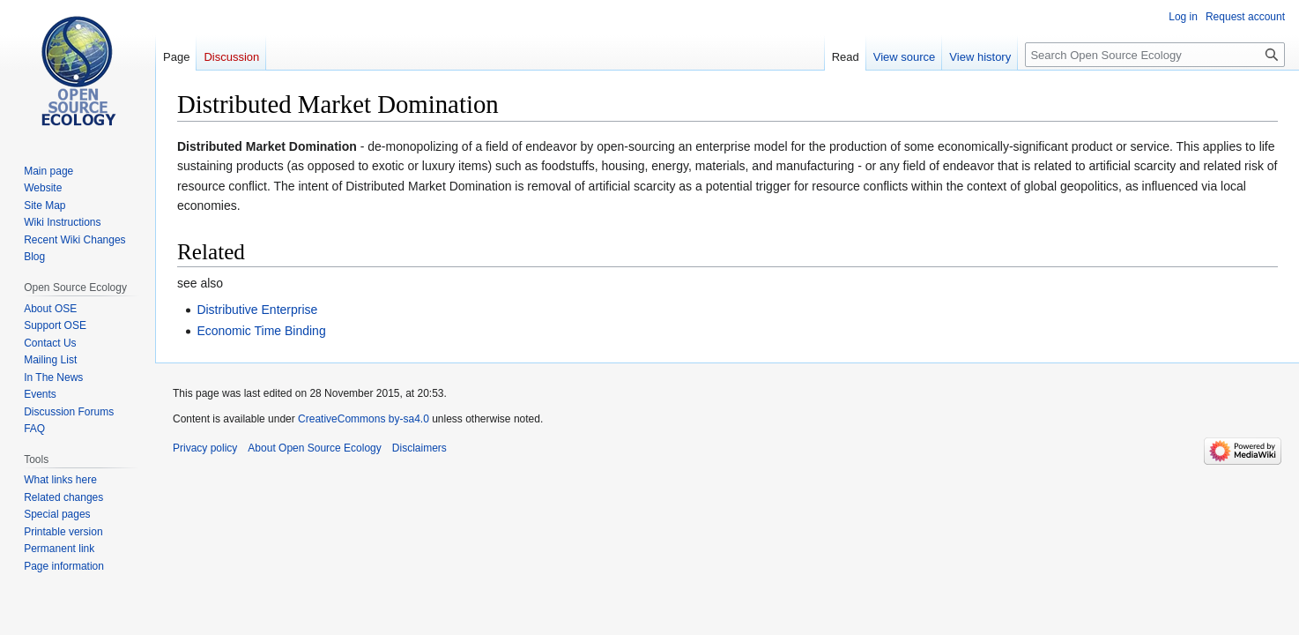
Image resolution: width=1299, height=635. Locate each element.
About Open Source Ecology (314, 448)
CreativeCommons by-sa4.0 (363, 419)
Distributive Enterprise (257, 310)
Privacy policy (205, 448)
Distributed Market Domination (267, 146)
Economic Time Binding (261, 331)
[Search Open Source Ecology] (1155, 54)
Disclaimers (419, 448)
